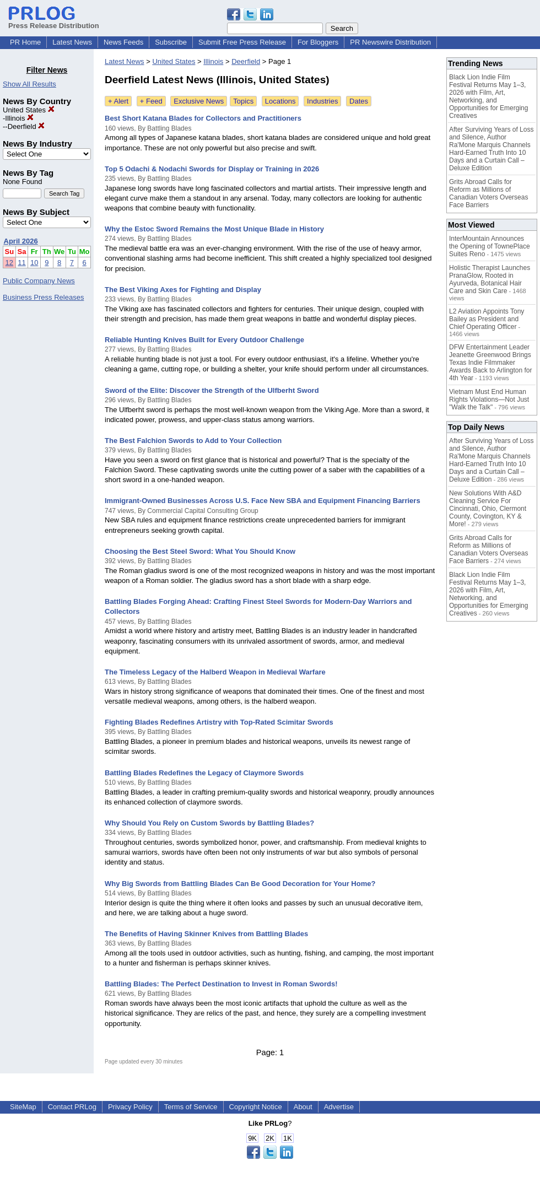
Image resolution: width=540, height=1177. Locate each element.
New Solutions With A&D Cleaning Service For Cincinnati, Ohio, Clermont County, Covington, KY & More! (487, 508)
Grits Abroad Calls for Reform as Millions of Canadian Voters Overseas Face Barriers (488, 193)
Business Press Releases (43, 297)
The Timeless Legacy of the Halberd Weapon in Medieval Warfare (215, 672)
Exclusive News (199, 101)
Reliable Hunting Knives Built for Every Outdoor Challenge (204, 340)
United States (29, 110)
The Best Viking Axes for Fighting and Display (183, 289)
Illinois (19, 118)
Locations (280, 101)
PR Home (25, 42)
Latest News (72, 42)
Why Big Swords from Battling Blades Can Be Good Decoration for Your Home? (240, 883)
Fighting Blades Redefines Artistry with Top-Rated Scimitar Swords (219, 722)
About (303, 1107)
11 (21, 262)
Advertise (339, 1107)
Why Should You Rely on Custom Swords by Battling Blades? (209, 823)
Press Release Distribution (53, 21)
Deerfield (26, 126)
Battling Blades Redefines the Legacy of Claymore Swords (204, 773)
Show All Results (29, 84)
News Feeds (123, 42)
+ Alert (118, 101)
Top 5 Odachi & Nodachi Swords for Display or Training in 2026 (212, 169)
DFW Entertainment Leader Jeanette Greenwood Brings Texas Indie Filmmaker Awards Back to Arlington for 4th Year (490, 362)
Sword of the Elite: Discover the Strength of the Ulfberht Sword (212, 390)
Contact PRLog (72, 1107)
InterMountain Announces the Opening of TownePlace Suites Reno (489, 246)
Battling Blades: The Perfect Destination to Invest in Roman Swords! (221, 984)
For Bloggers (318, 42)
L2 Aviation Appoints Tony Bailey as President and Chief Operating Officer (486, 319)
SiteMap (23, 1107)
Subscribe (171, 42)
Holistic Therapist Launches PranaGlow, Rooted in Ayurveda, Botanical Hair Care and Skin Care (489, 279)
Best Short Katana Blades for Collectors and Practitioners (203, 118)
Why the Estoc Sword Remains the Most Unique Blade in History (214, 229)
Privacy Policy (130, 1107)
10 (34, 262)
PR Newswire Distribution (390, 42)
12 (9, 262)
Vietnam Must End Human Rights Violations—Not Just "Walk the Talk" (489, 399)
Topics (243, 101)
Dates (358, 101)
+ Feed (151, 101)
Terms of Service (191, 1107)
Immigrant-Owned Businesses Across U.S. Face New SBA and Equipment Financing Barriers (262, 500)
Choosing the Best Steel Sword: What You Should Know (200, 551)
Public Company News (39, 281)
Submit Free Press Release (242, 42)
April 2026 (21, 241)
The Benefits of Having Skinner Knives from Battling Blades (206, 934)
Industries (322, 101)
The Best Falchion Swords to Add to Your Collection (193, 440)
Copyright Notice (255, 1107)
